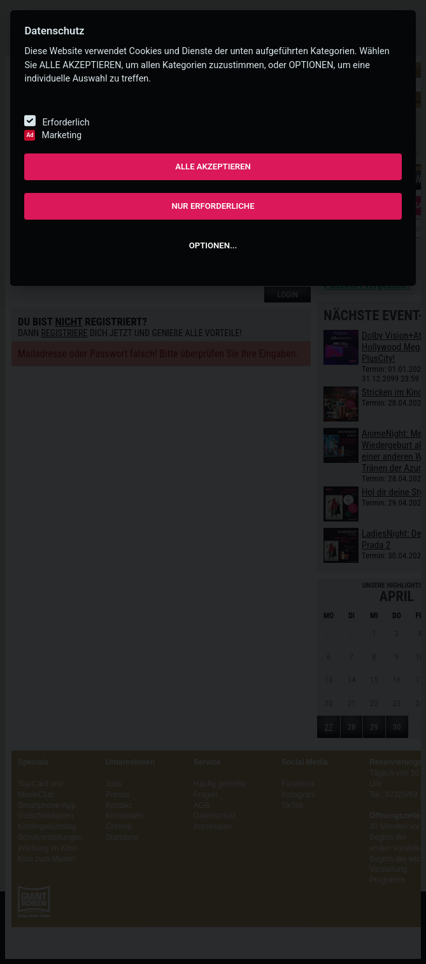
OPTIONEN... (213, 245)
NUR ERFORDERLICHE (212, 206)
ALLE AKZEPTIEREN (213, 166)
